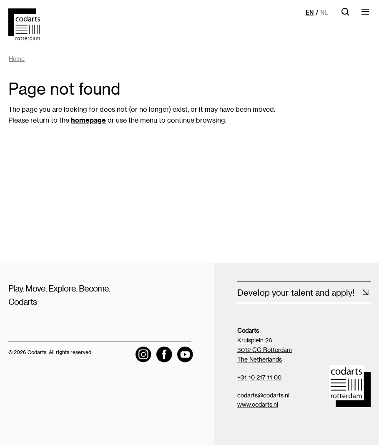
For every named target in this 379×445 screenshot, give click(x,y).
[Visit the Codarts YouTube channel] (185, 354)
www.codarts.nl (257, 404)
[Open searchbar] (345, 14)
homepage (88, 120)
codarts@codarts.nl (263, 395)
